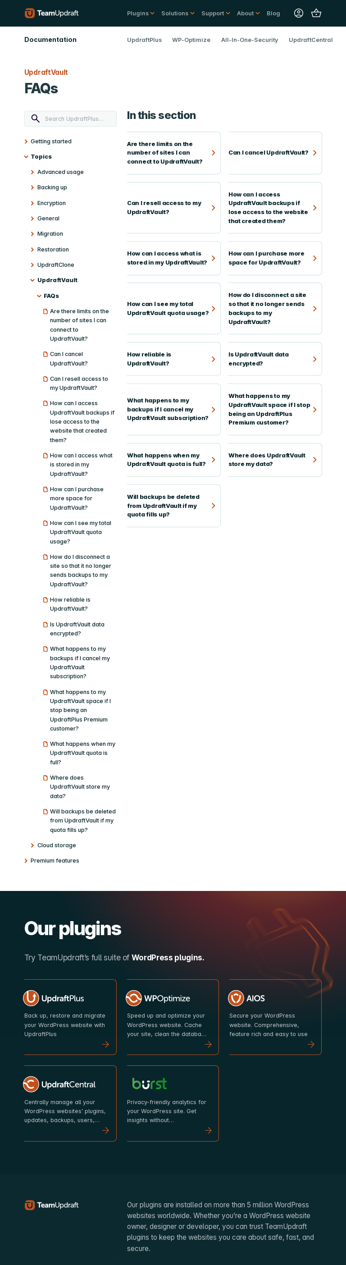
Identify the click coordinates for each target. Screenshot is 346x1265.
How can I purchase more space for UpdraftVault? (77, 498)
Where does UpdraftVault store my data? (80, 786)
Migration (50, 233)
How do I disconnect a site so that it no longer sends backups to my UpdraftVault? (80, 570)
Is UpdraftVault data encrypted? (77, 629)
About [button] (245, 13)
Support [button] (212, 13)
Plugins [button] (138, 13)
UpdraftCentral (311, 40)
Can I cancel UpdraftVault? (69, 358)
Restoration (53, 249)
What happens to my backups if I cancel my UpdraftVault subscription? (80, 662)
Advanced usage (60, 172)
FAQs (51, 295)
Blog (273, 13)
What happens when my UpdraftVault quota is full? (82, 753)
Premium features (55, 860)
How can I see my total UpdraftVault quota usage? (80, 532)
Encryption (51, 203)
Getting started (51, 141)
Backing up (52, 187)
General (48, 218)
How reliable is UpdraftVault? (70, 604)
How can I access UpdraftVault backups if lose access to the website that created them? (82, 421)
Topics (41, 156)
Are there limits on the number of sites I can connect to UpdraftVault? (79, 325)
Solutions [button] (174, 13)
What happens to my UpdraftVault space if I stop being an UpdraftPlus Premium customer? (80, 710)
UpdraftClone (55, 264)
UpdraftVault (57, 280)
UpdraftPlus (144, 40)
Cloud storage (56, 845)
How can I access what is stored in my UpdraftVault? (81, 464)
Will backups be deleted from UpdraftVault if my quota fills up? (83, 820)
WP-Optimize (191, 40)
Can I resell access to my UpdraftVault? (79, 383)
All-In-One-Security (249, 40)
